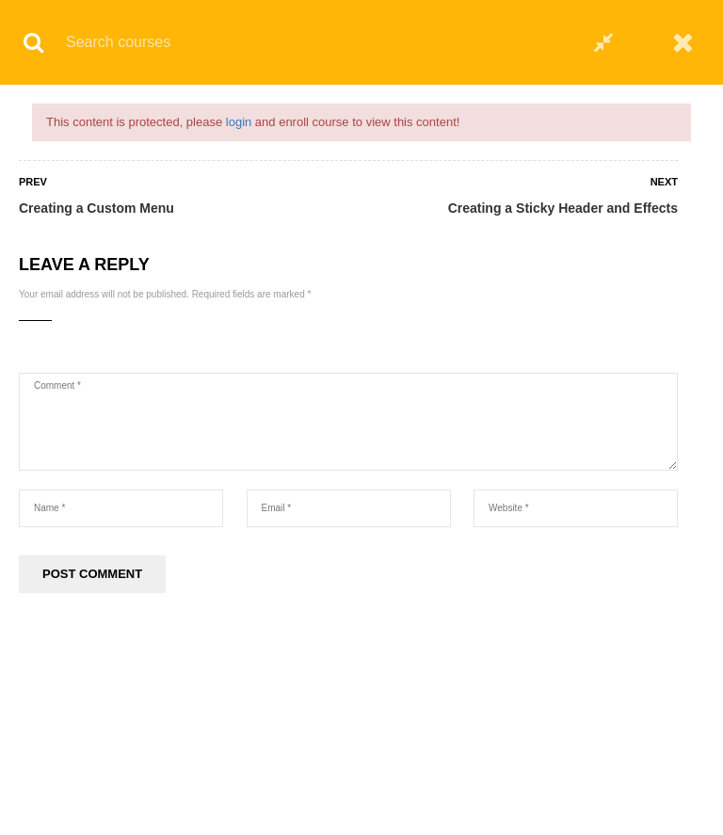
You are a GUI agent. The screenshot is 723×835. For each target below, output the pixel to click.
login (238, 122)
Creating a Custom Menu (96, 208)
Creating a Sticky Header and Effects (563, 208)
